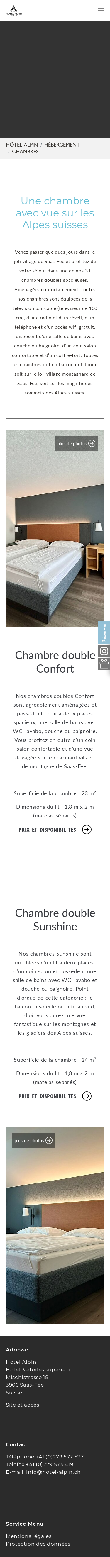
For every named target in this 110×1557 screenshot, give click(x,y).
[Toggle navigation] (101, 10)
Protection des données (38, 1544)
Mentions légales (29, 1536)
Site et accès (22, 1405)
